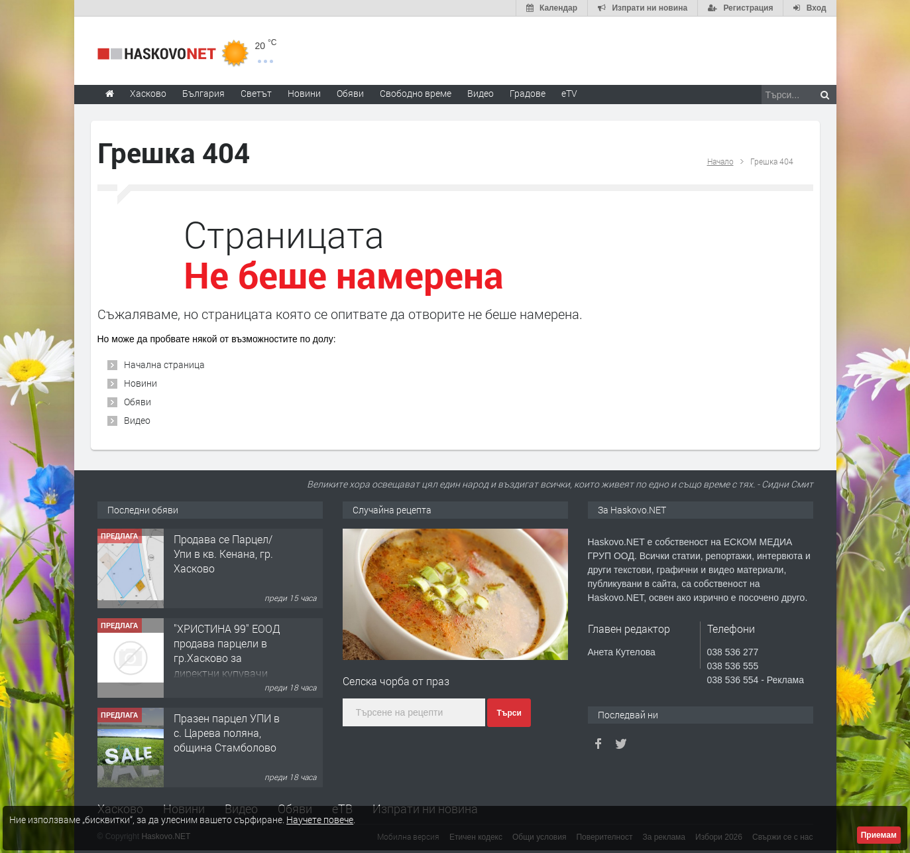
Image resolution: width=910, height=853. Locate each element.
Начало (720, 161)
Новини (304, 93)
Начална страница (164, 364)
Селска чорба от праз (396, 681)
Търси (508, 713)
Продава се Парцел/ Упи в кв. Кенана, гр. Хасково (223, 554)
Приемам (879, 835)
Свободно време (415, 93)
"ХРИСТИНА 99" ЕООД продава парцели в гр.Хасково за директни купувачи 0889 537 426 (227, 658)
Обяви (137, 401)
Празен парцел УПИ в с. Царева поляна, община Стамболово (227, 733)
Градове (527, 93)
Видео (137, 420)
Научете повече (319, 819)
